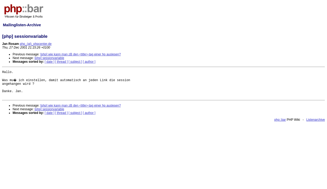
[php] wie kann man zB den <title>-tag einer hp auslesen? (80, 54)
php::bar (280, 120)
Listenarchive (315, 120)
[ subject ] (75, 62)
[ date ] (49, 62)
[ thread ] (61, 62)
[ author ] (89, 62)
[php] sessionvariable (49, 58)
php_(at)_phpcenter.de (36, 44)
